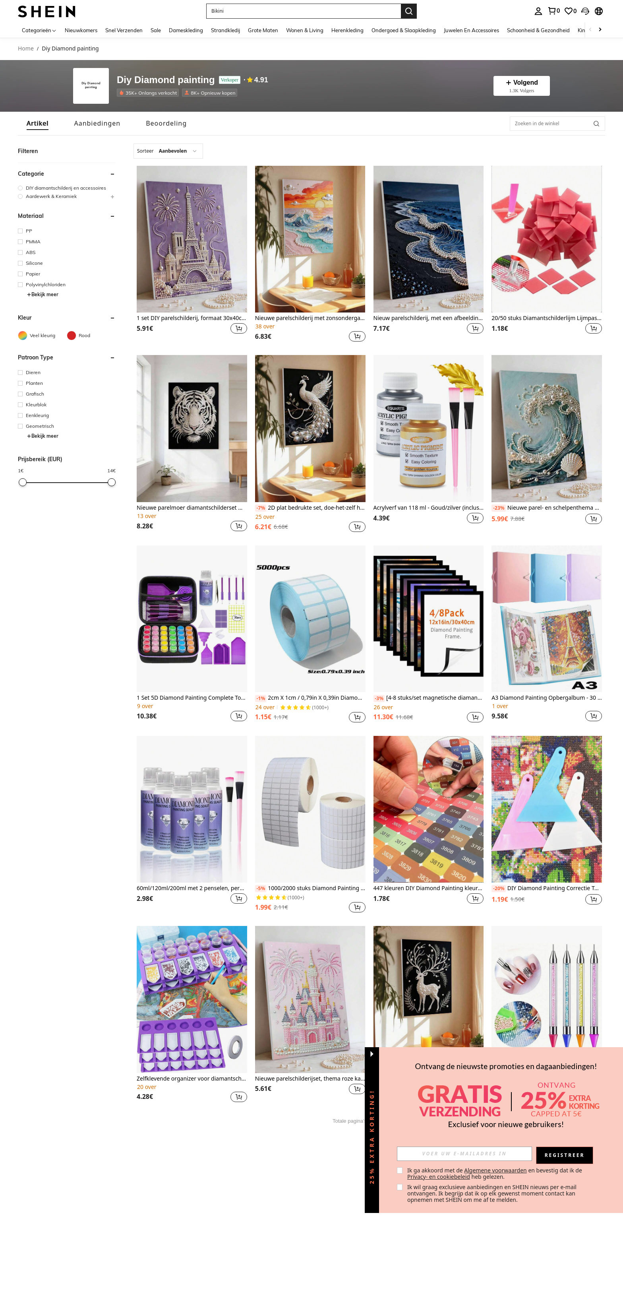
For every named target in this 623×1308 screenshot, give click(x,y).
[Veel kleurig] (42, 335)
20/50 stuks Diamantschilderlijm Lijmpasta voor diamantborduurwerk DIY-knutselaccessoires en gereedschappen (546, 318)
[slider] (23, 482)
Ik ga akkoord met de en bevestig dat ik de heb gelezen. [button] (495, 1173)
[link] (553, 11)
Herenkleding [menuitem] (347, 30)
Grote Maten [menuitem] (263, 30)
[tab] (37, 123)
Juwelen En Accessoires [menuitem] (471, 30)
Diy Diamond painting (166, 80)
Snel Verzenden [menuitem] (124, 30)
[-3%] (379, 698)
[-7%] (261, 508)
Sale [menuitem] (156, 30)
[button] (303, 11)
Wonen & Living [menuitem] (304, 30)
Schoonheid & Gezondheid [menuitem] (538, 30)
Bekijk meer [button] (42, 294)
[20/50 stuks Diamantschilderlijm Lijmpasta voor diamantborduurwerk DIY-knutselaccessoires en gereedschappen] (546, 239)
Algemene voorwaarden (495, 1170)
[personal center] (538, 11)
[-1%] (261, 698)
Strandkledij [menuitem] (225, 30)
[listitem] (149, 93)
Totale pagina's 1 (352, 1121)
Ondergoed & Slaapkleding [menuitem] (403, 30)
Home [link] (26, 48)
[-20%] (498, 888)
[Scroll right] (600, 30)
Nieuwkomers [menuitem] (81, 30)
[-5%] (261, 888)
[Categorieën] (39, 30)
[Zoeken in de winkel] (557, 123)
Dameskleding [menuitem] (186, 30)
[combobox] (168, 151)
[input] (464, 1154)
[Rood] (91, 335)
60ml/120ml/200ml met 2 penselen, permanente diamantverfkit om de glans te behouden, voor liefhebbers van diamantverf (192, 888)
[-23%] (498, 508)
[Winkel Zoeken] (596, 123)
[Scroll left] (590, 30)
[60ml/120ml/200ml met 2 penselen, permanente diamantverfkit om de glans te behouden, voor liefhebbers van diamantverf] (192, 809)
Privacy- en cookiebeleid (438, 1176)
